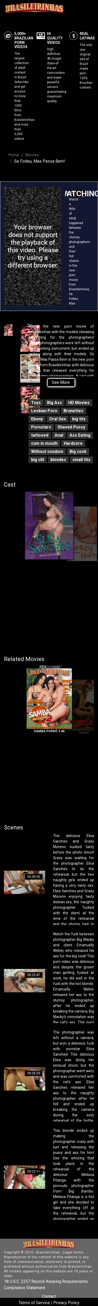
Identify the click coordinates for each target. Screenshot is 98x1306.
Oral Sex (57, 418)
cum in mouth (44, 443)
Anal (59, 435)
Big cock (78, 451)
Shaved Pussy (71, 427)
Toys (36, 402)
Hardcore (73, 443)
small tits (81, 459)
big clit (37, 459)
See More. (61, 382)
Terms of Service (34, 1302)
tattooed (39, 435)
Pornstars (41, 427)
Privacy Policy (66, 1302)
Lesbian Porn (44, 410)
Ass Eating (80, 435)
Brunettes (73, 410)
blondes (58, 459)
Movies (32, 154)
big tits (79, 418)
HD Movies (79, 402)
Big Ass (54, 402)
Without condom (47, 451)
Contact (49, 1296)
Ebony (37, 418)
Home (13, 154)
